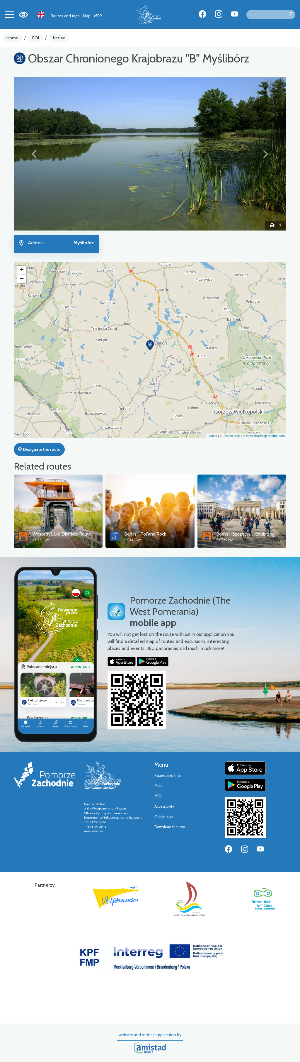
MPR (98, 15)
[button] (34, 154)
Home (12, 37)
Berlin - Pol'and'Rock (145, 534)
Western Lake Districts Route (62, 534)
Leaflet (212, 436)
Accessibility (164, 806)
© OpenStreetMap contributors (263, 436)
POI (35, 37)
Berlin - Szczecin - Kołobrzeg (245, 534)
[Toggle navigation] (9, 14)
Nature (59, 37)
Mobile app (163, 816)
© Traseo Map (230, 436)
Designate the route (39, 449)
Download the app (169, 827)
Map (87, 15)
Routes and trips (65, 15)
